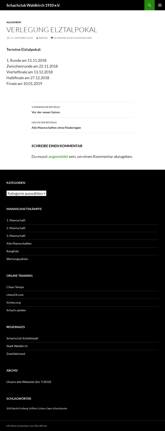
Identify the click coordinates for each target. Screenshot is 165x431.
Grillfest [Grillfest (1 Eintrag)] (33, 408)
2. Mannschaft (15, 228)
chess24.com (15, 294)
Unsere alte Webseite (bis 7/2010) (28, 382)
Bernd (43, 37)
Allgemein (13, 22)
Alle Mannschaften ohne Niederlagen (82, 124)
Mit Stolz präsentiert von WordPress (26, 425)
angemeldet (58, 156)
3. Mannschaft (15, 235)
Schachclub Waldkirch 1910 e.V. (33, 5)
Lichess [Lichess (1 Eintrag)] (42, 408)
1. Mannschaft (15, 220)
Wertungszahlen (17, 259)
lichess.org (13, 302)
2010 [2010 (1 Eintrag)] (9, 408)
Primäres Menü (160, 5)
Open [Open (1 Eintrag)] (49, 408)
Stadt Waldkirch (17, 346)
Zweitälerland (15, 353)
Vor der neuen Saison (82, 109)
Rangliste (12, 251)
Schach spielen (16, 310)
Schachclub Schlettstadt (22, 338)
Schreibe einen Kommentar (73, 37)
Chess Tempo (15, 287)
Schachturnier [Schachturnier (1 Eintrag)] (60, 408)
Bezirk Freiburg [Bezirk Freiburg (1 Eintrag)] (20, 408)
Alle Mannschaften (19, 243)
